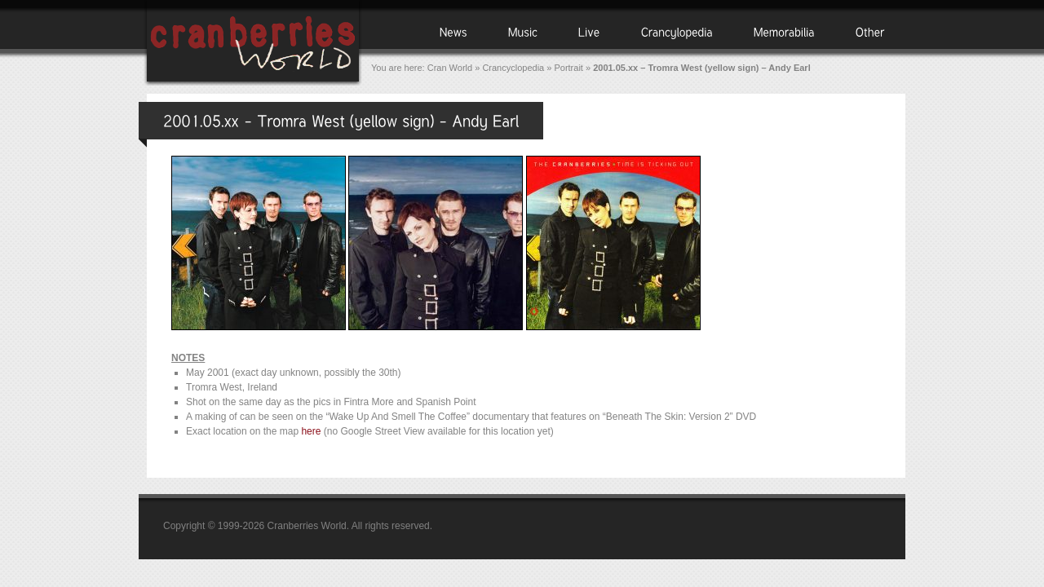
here (311, 431)
